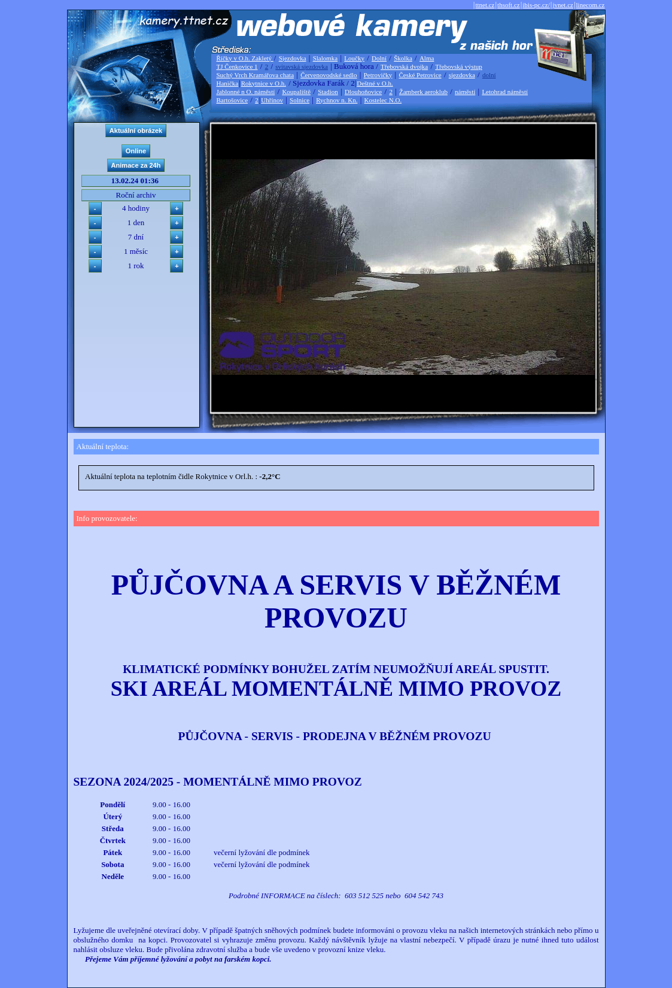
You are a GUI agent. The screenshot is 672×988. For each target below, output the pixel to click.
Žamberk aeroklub (423, 91)
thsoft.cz (508, 4)
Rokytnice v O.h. (263, 83)
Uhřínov (272, 100)
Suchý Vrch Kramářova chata (255, 74)
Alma (426, 58)
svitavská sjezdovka (301, 66)
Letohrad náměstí (505, 91)
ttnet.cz (484, 4)
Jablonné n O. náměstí (246, 91)
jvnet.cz (562, 4)
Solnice (299, 100)
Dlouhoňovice (363, 91)
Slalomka (325, 58)
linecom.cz (590, 4)
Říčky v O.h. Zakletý (245, 58)
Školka (403, 58)
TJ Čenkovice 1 (237, 66)
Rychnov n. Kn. (336, 100)
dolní (489, 74)
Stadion (328, 91)
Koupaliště (296, 91)
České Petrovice (420, 74)
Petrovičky (378, 74)
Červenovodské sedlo (328, 74)
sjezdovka (462, 74)
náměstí (465, 91)
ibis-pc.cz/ (536, 4)
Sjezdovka (292, 58)
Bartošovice (232, 100)
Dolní (379, 58)
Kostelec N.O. (383, 100)
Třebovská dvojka (404, 66)
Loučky (354, 58)
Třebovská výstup (458, 66)
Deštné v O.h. (375, 83)
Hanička (228, 83)
